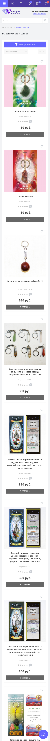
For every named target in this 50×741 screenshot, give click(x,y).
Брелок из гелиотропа (25, 111)
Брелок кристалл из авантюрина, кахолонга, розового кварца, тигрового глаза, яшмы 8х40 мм (25, 372)
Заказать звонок (39, 13)
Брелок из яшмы (25, 196)
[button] (21, 3)
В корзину (25, 134)
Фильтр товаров (25, 44)
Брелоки (10, 27)
